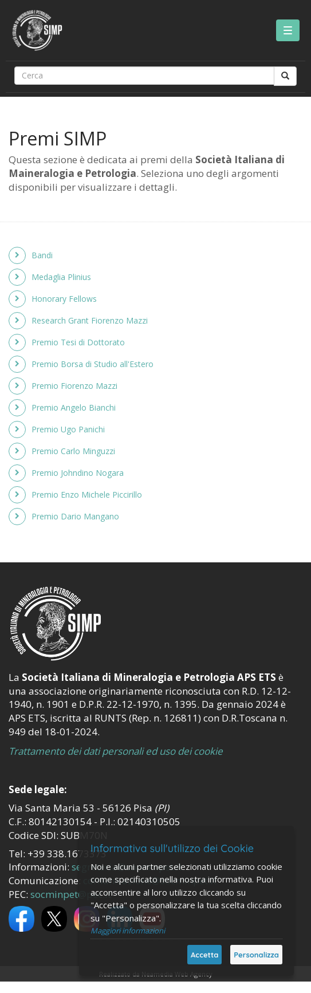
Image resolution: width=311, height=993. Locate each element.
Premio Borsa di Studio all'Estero (92, 363)
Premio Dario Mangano (75, 516)
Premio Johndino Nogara (78, 472)
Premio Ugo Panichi (68, 429)
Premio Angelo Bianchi (74, 407)
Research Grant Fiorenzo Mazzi (90, 320)
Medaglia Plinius (61, 276)
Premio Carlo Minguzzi (73, 451)
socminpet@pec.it (70, 894)
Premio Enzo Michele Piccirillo (87, 494)
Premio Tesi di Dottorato (78, 342)
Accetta (204, 954)
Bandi (42, 255)
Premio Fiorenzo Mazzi (74, 385)
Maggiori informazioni (127, 930)
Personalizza (256, 954)
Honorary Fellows (64, 298)
